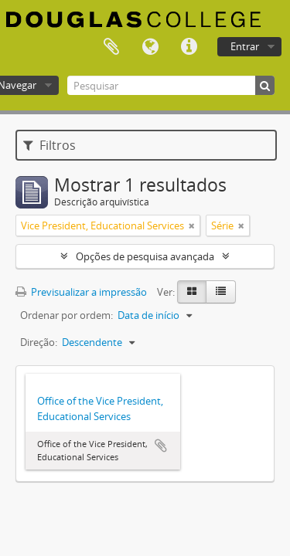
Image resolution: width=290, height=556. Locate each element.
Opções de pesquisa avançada (145, 256)
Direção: (38, 342)
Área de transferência (111, 47)
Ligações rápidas (188, 47)
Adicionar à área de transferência (161, 445)
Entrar (244, 46)
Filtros (49, 145)
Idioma (150, 47)
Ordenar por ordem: (66, 315)
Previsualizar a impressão (81, 292)
